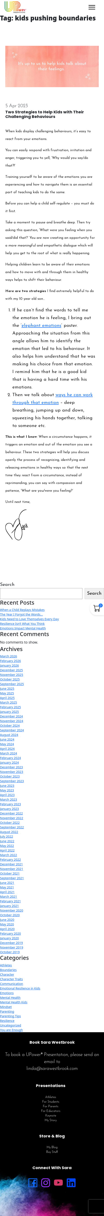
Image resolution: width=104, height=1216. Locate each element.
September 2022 (12, 827)
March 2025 (8, 702)
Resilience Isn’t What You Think (22, 624)
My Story (51, 1120)
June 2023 (7, 786)
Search (7, 584)
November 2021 (11, 869)
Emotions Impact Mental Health (23, 628)
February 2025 (10, 707)
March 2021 (8, 896)
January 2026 (9, 665)
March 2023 (8, 799)
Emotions (7, 993)
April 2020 (7, 929)
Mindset (6, 1007)
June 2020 (7, 920)
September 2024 (12, 730)
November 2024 (11, 721)
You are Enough (11, 1030)
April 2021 (7, 892)
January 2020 (9, 938)
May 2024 (7, 744)
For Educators (50, 1111)
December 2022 (11, 813)
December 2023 (11, 767)
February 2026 (10, 661)
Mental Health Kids (13, 1002)
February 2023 (10, 804)
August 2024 (9, 735)
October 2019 (10, 952)
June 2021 (7, 883)
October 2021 (10, 873)
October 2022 (10, 822)
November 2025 (11, 675)
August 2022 (9, 832)
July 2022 (6, 836)
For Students (50, 1102)
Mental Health (10, 997)
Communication (11, 984)
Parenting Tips (10, 1016)
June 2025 (7, 688)
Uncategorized (10, 1025)
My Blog (52, 1147)
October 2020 (10, 915)
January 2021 (9, 906)
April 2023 (7, 795)
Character (7, 974)
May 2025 (7, 693)
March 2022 (8, 855)
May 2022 (7, 846)
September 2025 (12, 684)
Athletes (6, 965)
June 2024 (7, 739)
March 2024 (8, 753)
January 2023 (9, 809)
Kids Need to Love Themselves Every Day (29, 619)
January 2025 (9, 712)
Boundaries (8, 970)
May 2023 (7, 790)
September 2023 (12, 781)
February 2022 (10, 859)
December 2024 (11, 716)
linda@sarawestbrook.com (52, 1068)
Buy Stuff (52, 1152)
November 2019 (11, 947)
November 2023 (11, 772)
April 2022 (7, 850)
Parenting (7, 1011)
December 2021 (11, 864)
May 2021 (7, 887)
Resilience (7, 1021)
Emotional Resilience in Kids (20, 988)
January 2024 (9, 762)
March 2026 (8, 656)
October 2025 (10, 679)
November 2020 (11, 910)
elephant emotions (41, 325)
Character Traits (11, 979)
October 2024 (10, 725)
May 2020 (7, 924)
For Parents (50, 1106)
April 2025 (7, 698)
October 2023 (10, 776)
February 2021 (10, 901)
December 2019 (11, 943)
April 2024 (7, 749)
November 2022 (11, 818)
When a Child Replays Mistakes (22, 610)
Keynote (50, 1115)
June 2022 (7, 841)
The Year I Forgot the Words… (21, 614)
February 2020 (10, 933)
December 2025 (11, 670)
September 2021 (12, 878)
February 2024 (10, 758)
